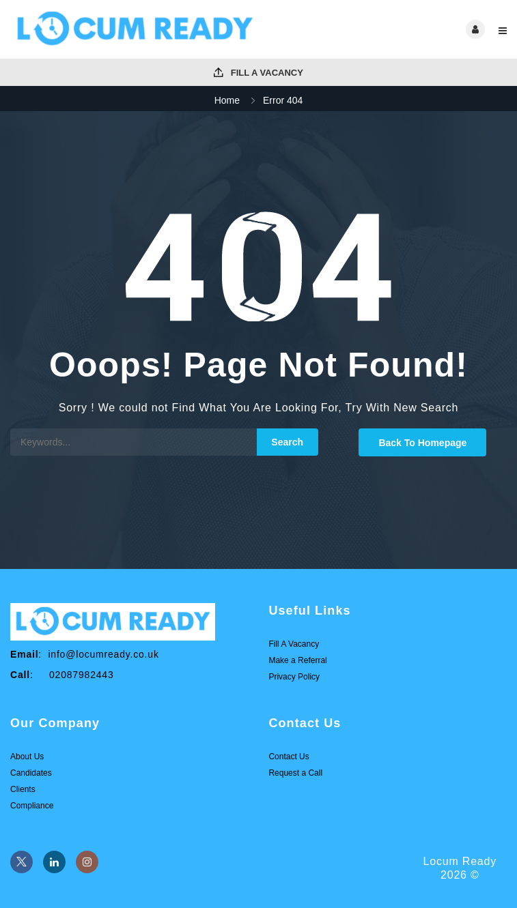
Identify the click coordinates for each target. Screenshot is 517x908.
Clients (23, 789)
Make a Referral (297, 660)
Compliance (31, 805)
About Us (27, 756)
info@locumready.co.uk (103, 654)
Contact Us (288, 756)
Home (227, 100)
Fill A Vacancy (258, 73)
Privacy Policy (294, 677)
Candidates (31, 773)
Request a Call (295, 773)
